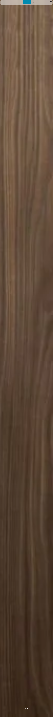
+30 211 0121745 (36, 2)
